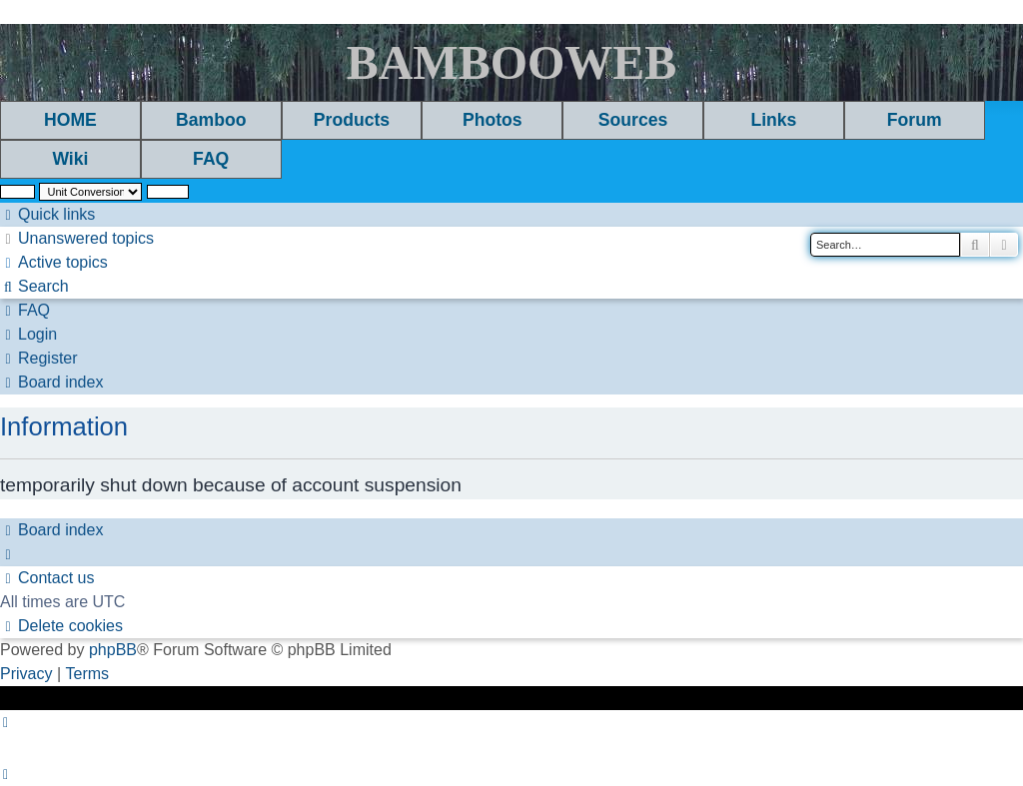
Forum (914, 120)
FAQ (211, 159)
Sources (632, 120)
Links (773, 120)
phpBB (113, 649)
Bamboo (211, 120)
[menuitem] (77, 239)
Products (352, 120)
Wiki (70, 159)
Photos (492, 120)
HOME (70, 120)
